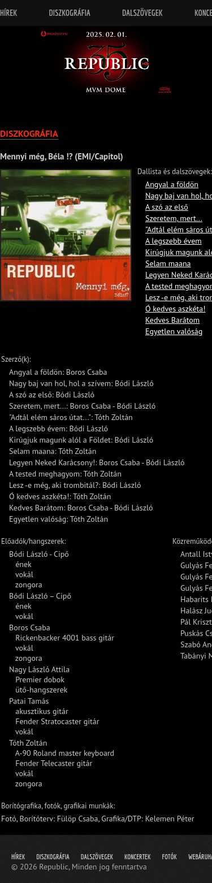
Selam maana (168, 263)
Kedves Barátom (172, 320)
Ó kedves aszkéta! (175, 309)
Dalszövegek (97, 856)
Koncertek (137, 856)
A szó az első (166, 207)
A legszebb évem (173, 241)
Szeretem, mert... (173, 218)
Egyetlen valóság (173, 331)
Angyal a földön (171, 184)
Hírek (18, 856)
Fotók (169, 856)
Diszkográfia (53, 856)
